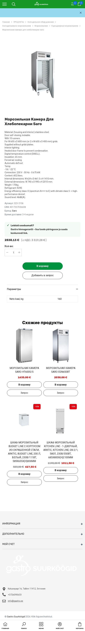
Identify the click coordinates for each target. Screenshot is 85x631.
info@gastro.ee (15, 601)
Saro (14, 211)
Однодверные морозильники (64, 26)
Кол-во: (9, 246)
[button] (24, 626)
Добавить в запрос (42, 275)
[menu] (4, 4)
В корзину (42, 266)
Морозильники (41, 26)
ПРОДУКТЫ (18, 22)
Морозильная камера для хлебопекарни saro (23, 30)
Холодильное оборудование (41, 22)
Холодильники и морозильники (16, 26)
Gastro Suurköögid (16, 616)
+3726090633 (15, 594)
